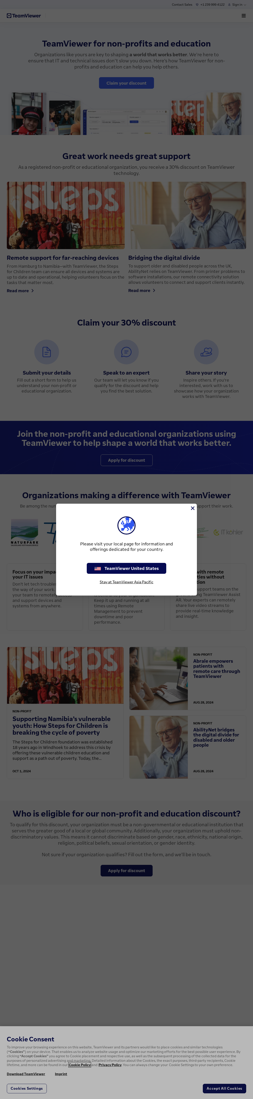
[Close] (192, 508)
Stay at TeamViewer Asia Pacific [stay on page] (126, 581)
